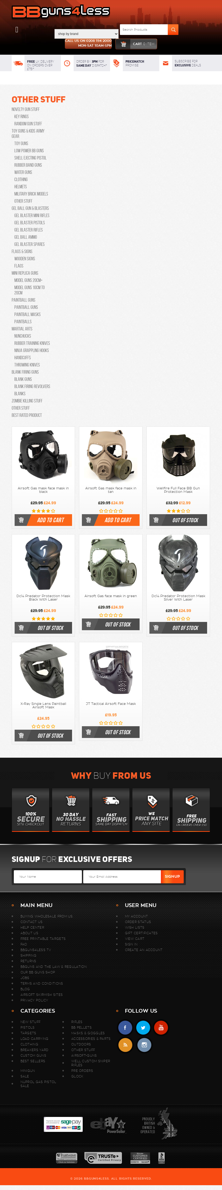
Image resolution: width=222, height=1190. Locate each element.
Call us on (88, 44)
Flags (18, 266)
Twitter (143, 1027)
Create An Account (144, 950)
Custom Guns (33, 1055)
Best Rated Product (27, 415)
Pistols (27, 1027)
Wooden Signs (24, 258)
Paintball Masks (27, 314)
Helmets (20, 186)
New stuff (30, 1022)
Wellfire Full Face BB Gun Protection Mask (178, 490)
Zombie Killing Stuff (27, 401)
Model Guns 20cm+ (28, 280)
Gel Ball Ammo (25, 237)
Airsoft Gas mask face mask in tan (110, 490)
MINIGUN (27, 1071)
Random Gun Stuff (28, 123)
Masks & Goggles (88, 1033)
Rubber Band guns (28, 165)
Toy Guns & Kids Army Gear (28, 133)
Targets (28, 1033)
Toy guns (21, 143)
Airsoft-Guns (84, 1055)
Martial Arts (22, 329)
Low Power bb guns (29, 150)
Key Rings (21, 116)
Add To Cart (50, 520)
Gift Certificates (141, 933)
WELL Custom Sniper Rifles (90, 1063)
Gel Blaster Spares (29, 244)
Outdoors (81, 1044)
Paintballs (23, 321)
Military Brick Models (31, 194)
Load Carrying (34, 1039)
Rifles (77, 1022)
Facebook (125, 1027)
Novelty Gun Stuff (26, 109)
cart (135, 44)
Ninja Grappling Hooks (31, 350)
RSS (125, 1045)
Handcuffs (22, 357)
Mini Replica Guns (25, 273)
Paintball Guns (23, 300)
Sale (24, 1076)
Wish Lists (135, 927)
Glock (77, 1076)
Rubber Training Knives (32, 343)
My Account (136, 916)
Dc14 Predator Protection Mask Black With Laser (43, 597)
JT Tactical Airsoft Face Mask (111, 703)
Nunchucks (22, 336)
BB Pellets (81, 1027)
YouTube (161, 1027)
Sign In (131, 944)
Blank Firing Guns (25, 372)
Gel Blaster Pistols (29, 222)
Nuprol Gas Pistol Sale (38, 1084)
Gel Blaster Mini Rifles (31, 215)
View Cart (135, 939)
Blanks (20, 393)
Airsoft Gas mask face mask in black (43, 490)
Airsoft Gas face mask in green (111, 596)
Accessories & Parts (91, 1039)
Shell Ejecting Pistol (30, 158)
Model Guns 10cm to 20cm (29, 290)
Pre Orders (82, 1071)
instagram (144, 1045)
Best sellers (32, 1061)
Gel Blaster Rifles (28, 230)
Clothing (21, 179)
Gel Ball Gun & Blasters (30, 208)
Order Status (138, 922)
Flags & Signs (22, 251)
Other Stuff (38, 99)
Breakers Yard (34, 1050)
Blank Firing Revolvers (32, 386)
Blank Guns (23, 379)
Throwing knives (27, 365)
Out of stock (185, 520)
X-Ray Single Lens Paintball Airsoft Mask (43, 705)
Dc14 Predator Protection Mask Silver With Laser (178, 597)
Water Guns (23, 172)
